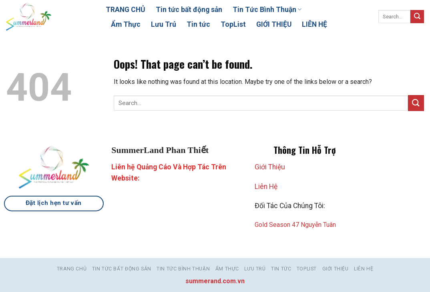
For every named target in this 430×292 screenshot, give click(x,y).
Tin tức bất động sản (189, 10)
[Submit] (417, 17)
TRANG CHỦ (125, 10)
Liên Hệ (266, 187)
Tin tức (198, 24)
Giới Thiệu (270, 167)
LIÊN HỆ (314, 24)
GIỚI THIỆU (273, 24)
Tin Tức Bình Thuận (267, 10)
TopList (233, 24)
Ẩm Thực (126, 24)
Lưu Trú (163, 24)
